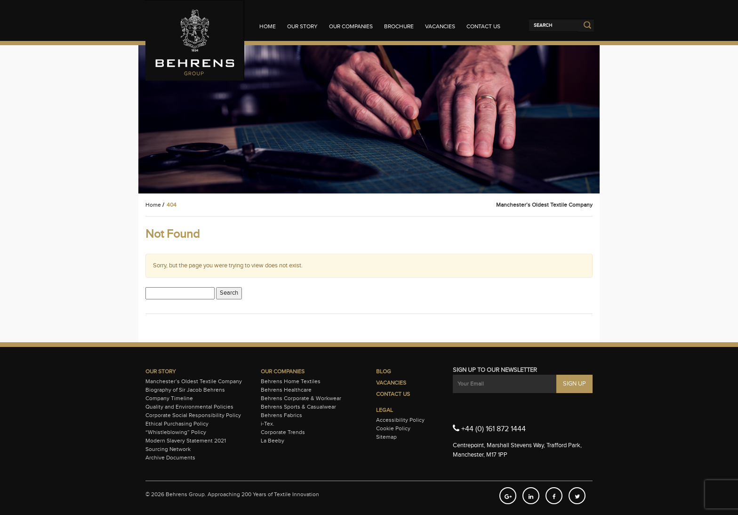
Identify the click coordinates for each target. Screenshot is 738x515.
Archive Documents (170, 457)
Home (267, 26)
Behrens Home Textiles (291, 381)
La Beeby (272, 440)
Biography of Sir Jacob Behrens (185, 389)
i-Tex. (267, 423)
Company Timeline (169, 398)
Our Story (302, 26)
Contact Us (483, 26)
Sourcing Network (168, 449)
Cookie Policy (393, 428)
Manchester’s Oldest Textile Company (193, 381)
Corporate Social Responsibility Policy (193, 415)
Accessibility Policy (400, 420)
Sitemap (386, 437)
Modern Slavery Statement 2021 (185, 440)
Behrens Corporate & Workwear (301, 398)
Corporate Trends (283, 432)
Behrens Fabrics (281, 415)
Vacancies (440, 26)
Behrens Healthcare (286, 389)
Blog (383, 371)
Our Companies (351, 26)
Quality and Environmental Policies (189, 406)
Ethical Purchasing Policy (177, 423)
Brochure (399, 26)
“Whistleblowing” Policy (175, 432)
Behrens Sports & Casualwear (298, 406)
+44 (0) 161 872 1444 (489, 428)
